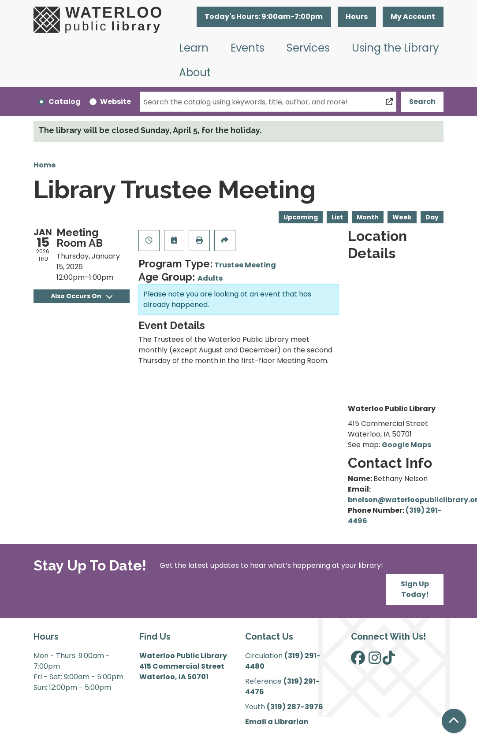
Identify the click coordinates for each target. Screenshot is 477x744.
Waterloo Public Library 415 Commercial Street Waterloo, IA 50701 (183, 666)
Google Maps (406, 445)
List (337, 217)
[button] (264, 17)
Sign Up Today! (415, 589)
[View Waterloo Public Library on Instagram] (375, 660)
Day (432, 217)
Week (402, 217)
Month (368, 217)
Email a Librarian (277, 722)
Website (115, 101)
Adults (210, 278)
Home (45, 165)
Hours (357, 16)
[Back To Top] (454, 721)
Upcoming (300, 217)
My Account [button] (413, 16)
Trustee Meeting (245, 265)
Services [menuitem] (308, 48)
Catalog (64, 101)
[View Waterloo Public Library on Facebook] (358, 660)
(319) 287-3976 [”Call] (295, 707)
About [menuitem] (195, 72)
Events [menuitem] (248, 48)
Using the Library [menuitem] (395, 48)
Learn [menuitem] (194, 48)
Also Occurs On (81, 296)
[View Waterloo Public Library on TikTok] (389, 660)
